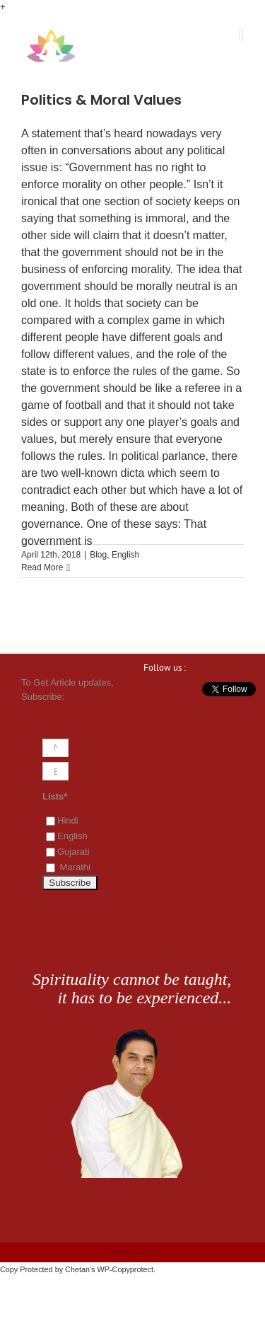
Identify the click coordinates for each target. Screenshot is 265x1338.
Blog (98, 555)
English (125, 555)
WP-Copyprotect (125, 1269)
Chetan (77, 1269)
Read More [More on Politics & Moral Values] (42, 567)
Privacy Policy (132, 1252)
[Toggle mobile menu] (241, 35)
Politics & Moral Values (101, 100)
